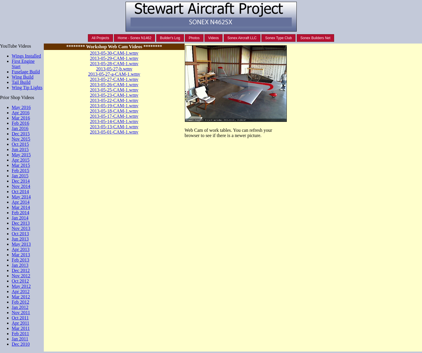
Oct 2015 (20, 144)
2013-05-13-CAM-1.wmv (114, 126)
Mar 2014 (21, 207)
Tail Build (21, 82)
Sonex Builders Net (316, 38)
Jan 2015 (20, 175)
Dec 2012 (21, 270)
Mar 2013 (21, 254)
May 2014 (21, 196)
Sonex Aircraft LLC (242, 38)
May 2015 (21, 154)
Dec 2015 (21, 133)
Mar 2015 (21, 165)
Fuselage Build (26, 71)
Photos (194, 38)
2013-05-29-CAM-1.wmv (114, 58)
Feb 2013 (20, 259)
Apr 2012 (20, 291)
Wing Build (22, 77)
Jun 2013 (20, 238)
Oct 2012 (20, 280)
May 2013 (21, 244)
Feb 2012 (20, 302)
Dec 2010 (21, 344)
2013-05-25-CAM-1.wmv (114, 89)
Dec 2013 (21, 223)
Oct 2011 (20, 317)
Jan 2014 (20, 217)
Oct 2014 (20, 191)
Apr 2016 (20, 112)
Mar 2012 (21, 296)
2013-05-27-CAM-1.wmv (114, 79)
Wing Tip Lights (27, 87)
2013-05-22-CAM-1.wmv (114, 100)
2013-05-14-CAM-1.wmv (114, 121)
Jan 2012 (20, 307)
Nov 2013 (21, 228)
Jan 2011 (20, 338)
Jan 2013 (20, 265)
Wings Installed (26, 55)
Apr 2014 (20, 202)
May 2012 (21, 286)
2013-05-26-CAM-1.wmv (114, 84)
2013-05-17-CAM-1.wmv (114, 116)
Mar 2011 (21, 328)
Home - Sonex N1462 (134, 38)
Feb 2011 (20, 333)
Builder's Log (170, 38)
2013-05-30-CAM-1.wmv (114, 53)
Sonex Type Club (278, 38)
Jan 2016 (20, 128)
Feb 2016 (20, 123)
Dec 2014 (21, 181)
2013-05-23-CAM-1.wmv (114, 95)
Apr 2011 (20, 323)
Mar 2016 (21, 117)
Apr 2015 (20, 160)
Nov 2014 (21, 186)
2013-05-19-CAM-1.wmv (114, 105)
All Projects (100, 38)
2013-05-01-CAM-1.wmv (114, 131)
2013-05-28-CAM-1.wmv (114, 63)
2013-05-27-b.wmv (114, 68)
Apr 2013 (20, 249)
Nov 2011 (21, 312)
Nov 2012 (21, 275)
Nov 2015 (21, 138)
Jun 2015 (20, 149)
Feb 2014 (20, 212)
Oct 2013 (20, 233)
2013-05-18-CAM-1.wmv (114, 110)
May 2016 (21, 107)
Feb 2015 (20, 170)
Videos (213, 38)
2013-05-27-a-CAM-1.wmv (114, 74)
